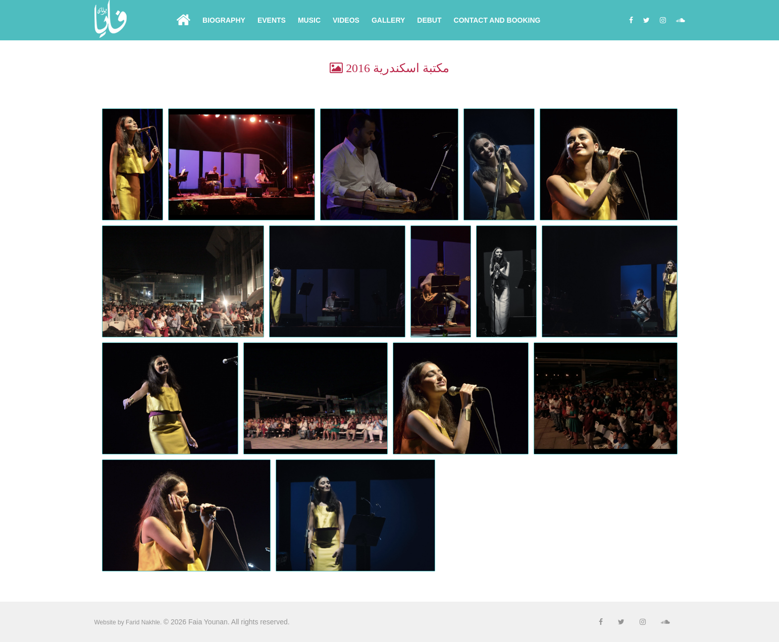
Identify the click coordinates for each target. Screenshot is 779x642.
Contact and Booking (497, 20)
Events (271, 20)
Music (309, 20)
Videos (346, 20)
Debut (429, 20)
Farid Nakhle (143, 622)
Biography (223, 20)
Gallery (388, 20)
